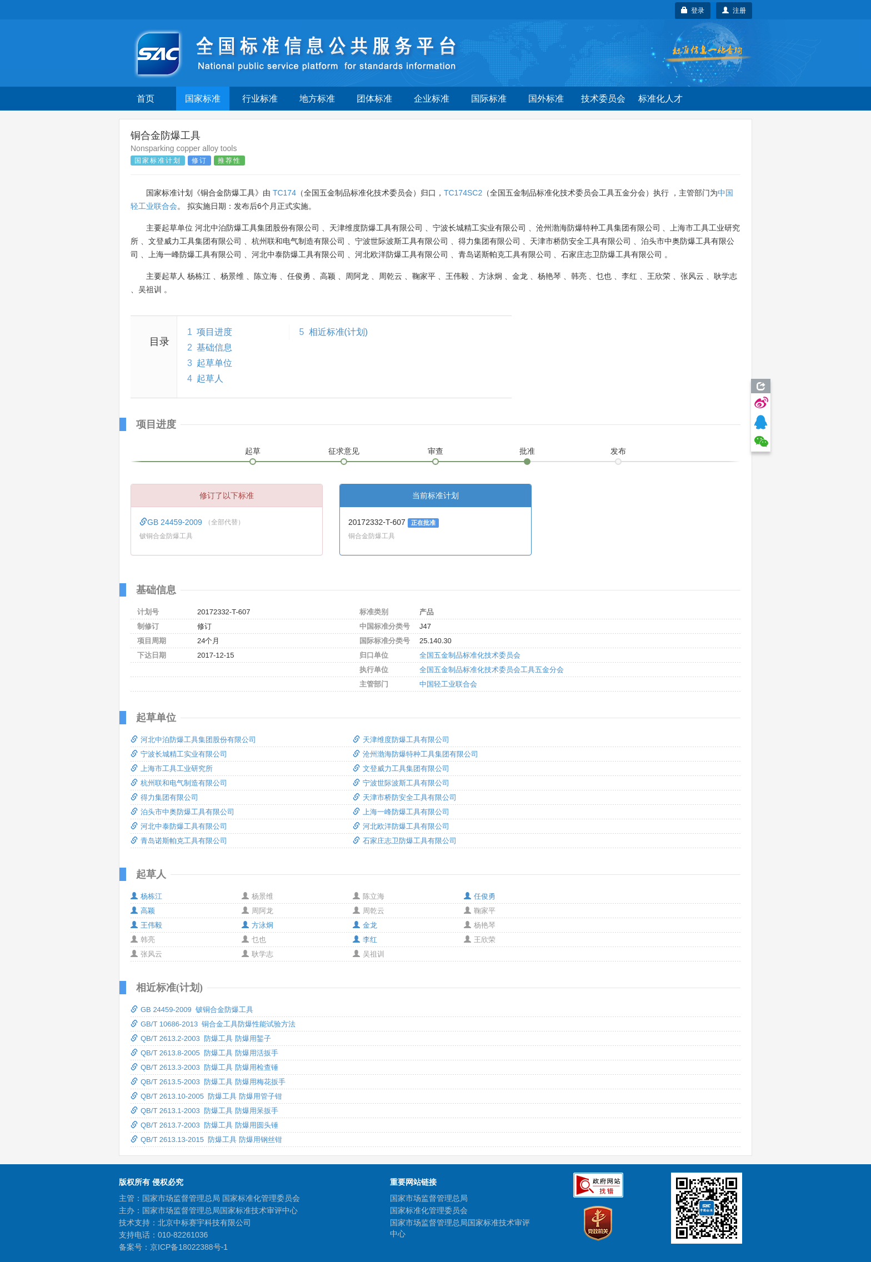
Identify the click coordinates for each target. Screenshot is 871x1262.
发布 (618, 451)
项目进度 (214, 332)
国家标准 (203, 98)
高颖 (143, 911)
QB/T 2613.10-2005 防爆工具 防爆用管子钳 (206, 1096)
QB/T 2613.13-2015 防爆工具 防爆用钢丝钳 (206, 1139)
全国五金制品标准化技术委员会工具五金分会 (491, 669)
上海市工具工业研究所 (172, 768)
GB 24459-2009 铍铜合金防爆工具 (192, 1009)
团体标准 (374, 98)
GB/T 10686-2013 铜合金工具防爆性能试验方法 (213, 1024)
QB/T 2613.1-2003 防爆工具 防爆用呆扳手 (204, 1110)
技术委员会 (603, 98)
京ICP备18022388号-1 (189, 1247)
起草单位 (214, 363)
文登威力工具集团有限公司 (401, 768)
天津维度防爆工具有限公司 (401, 739)
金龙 (365, 925)
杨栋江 (146, 896)
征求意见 (343, 451)
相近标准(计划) (338, 332)
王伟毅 (146, 925)
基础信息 (214, 347)
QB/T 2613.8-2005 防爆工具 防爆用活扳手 (204, 1053)
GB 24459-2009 (171, 522)
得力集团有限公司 (164, 797)
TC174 (284, 192)
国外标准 (546, 98)
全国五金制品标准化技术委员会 (469, 655)
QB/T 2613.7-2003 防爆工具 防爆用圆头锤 (204, 1125)
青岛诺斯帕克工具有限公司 (179, 841)
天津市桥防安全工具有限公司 (405, 797)
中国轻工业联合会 (448, 684)
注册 (734, 10)
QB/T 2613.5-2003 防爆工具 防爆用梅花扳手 (208, 1082)
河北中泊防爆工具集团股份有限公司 (193, 739)
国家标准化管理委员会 (429, 1210)
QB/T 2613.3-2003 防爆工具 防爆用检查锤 (204, 1067)
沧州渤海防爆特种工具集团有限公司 (415, 754)
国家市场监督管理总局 (429, 1198)
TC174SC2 (463, 192)
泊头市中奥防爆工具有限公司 (182, 812)
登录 (693, 10)
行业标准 (260, 98)
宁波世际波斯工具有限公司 (401, 783)
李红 (365, 939)
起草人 (210, 378)
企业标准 (431, 98)
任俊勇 (479, 896)
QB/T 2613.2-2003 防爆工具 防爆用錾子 (201, 1038)
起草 (253, 451)
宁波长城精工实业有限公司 (179, 754)
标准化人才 (660, 98)
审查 (435, 451)
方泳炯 (257, 925)
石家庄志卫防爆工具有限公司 (405, 841)
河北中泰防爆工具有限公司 (179, 826)
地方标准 (317, 98)
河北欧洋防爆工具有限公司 (401, 826)
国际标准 (489, 98)
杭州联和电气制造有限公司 (179, 783)
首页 (145, 98)
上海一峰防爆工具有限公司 (401, 812)
